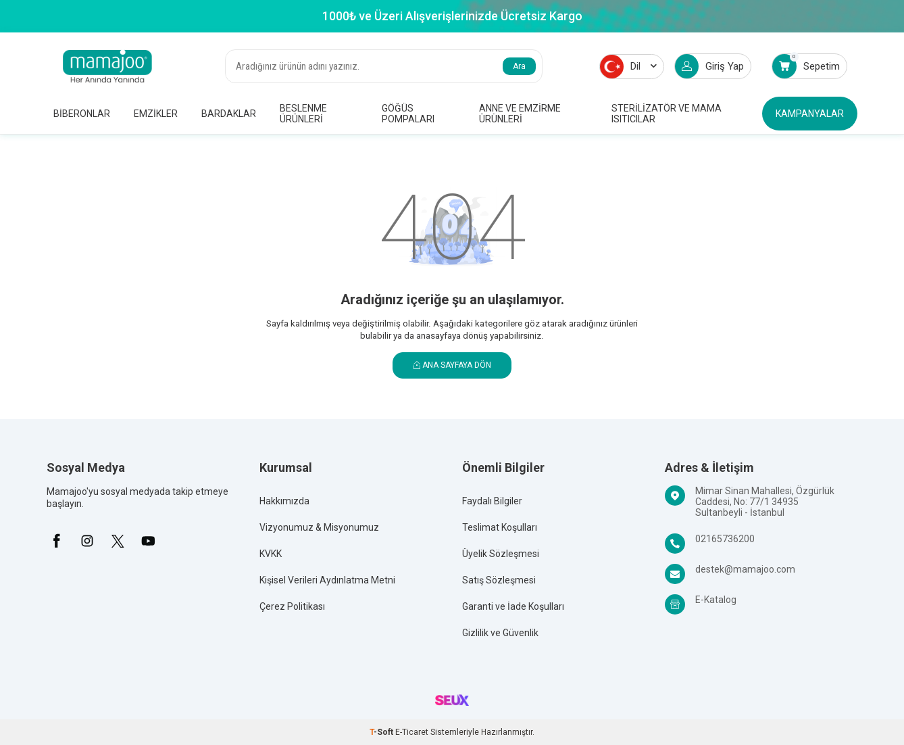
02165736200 (725, 538)
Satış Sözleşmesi (499, 580)
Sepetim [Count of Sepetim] (806, 65)
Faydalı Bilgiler (492, 501)
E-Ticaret (411, 732)
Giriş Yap (709, 66)
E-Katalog (715, 599)
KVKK (270, 553)
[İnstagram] (87, 541)
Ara (519, 66)
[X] (117, 541)
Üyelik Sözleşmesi (500, 553)
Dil (628, 66)
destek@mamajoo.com (745, 569)
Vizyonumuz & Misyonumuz (319, 527)
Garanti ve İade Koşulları (513, 606)
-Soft (382, 732)
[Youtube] (148, 541)
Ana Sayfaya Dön (452, 365)
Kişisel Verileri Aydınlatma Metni (327, 580)
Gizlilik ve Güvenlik (500, 632)
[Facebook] (57, 541)
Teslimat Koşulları (499, 527)
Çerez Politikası (292, 606)
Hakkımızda (284, 501)
